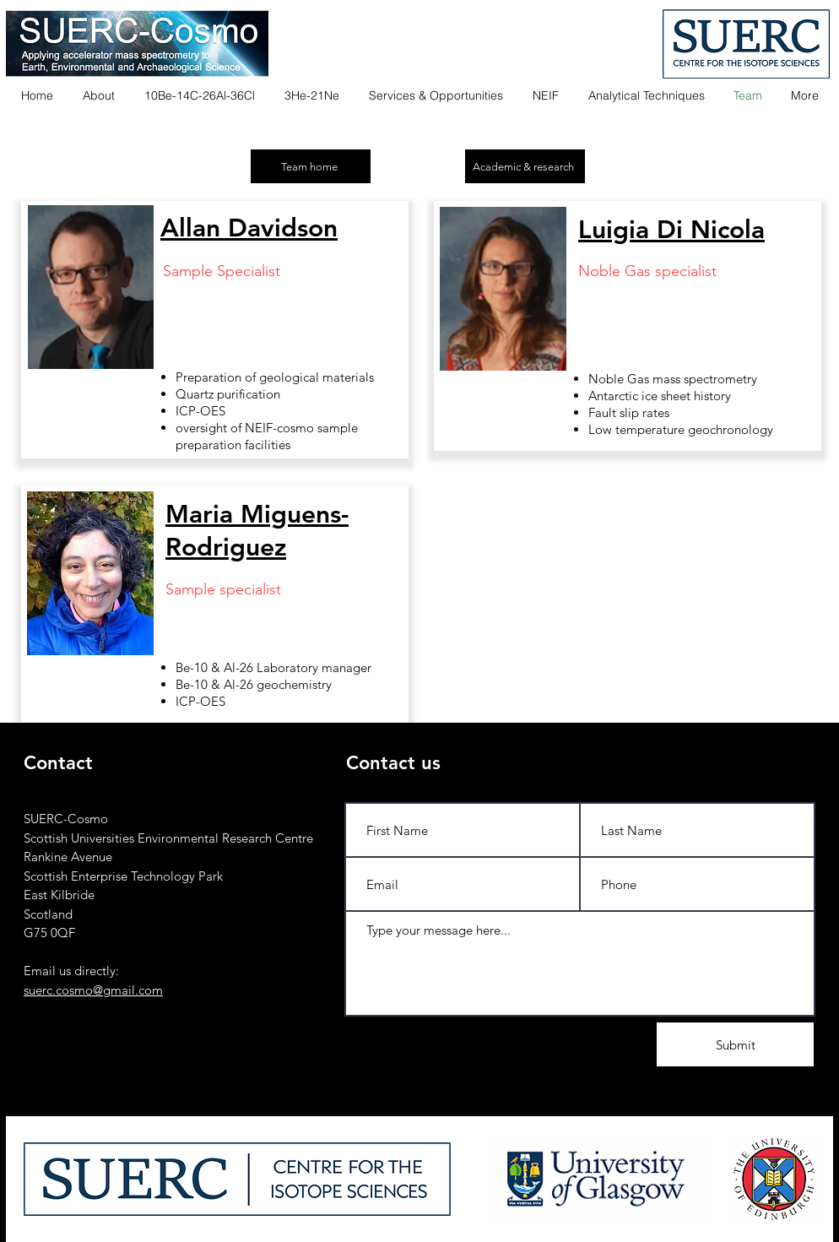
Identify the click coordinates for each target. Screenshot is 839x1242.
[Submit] (735, 1044)
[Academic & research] (525, 166)
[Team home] (311, 166)
